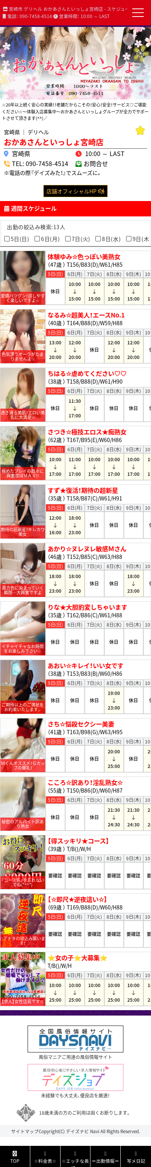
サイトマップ (25, 1131)
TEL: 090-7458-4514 (40, 163)
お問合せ (96, 163)
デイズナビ (77, 1131)
